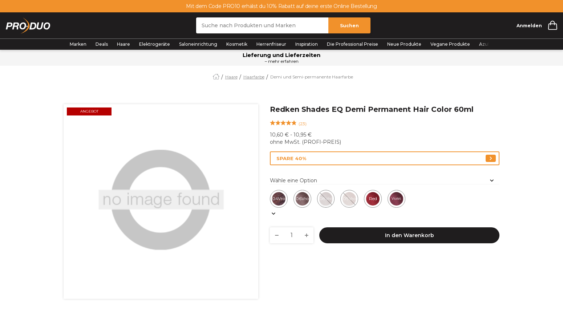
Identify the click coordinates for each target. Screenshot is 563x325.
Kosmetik (236, 44)
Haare (123, 44)
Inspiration (306, 44)
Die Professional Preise (352, 44)
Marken (78, 44)
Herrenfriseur (271, 44)
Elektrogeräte (154, 44)
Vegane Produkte (450, 44)
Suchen (349, 25)
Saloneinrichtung (198, 44)
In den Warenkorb (409, 235)
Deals (102, 44)
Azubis (486, 44)
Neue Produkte (404, 44)
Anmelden (529, 25)
